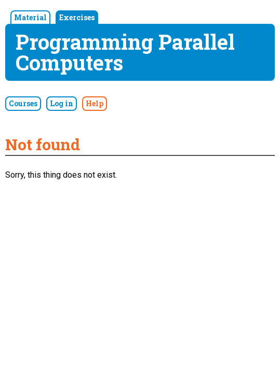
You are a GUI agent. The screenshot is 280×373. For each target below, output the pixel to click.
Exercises (77, 17)
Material (30, 17)
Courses (23, 103)
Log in (61, 103)
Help (94, 103)
